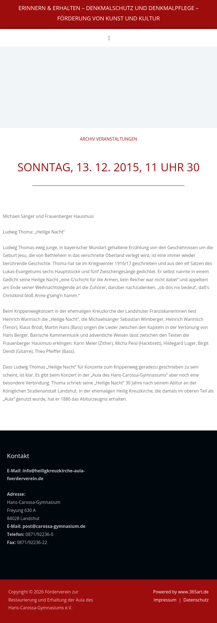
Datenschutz (196, 600)
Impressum (165, 600)
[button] (109, 38)
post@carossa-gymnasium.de (54, 526)
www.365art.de (193, 592)
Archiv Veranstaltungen (108, 139)
